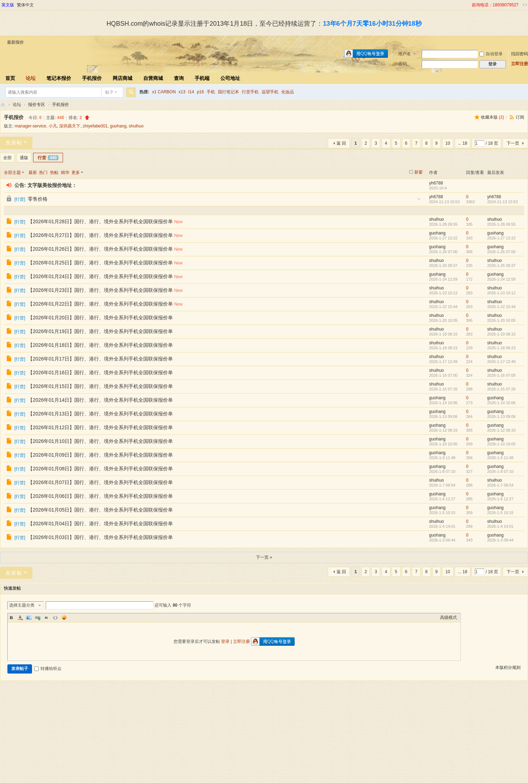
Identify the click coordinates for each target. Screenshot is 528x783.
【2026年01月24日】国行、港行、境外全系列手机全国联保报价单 (100, 276)
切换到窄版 (525, 5)
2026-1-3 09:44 (500, 540)
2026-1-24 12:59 (501, 279)
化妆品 (287, 91)
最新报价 (15, 42)
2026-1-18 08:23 (501, 348)
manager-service (30, 126)
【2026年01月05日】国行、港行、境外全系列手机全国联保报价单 (100, 510)
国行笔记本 (228, 91)
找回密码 (519, 53)
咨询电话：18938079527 (495, 4)
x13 (181, 91)
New (178, 221)
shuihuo (136, 126)
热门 (43, 172)
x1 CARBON (164, 91)
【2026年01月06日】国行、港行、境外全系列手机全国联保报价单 (100, 496)
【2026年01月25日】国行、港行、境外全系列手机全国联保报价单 (100, 262)
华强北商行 (3, 105)
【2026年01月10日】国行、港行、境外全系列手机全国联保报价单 (100, 441)
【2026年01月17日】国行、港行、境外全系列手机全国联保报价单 (100, 359)
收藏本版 (492, 117)
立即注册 (519, 63)
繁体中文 (25, 4)
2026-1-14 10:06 (501, 403)
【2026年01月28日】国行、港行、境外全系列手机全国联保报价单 (100, 221)
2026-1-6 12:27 (500, 499)
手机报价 (92, 78)
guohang (118, 126)
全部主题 (12, 172)
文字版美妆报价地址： (52, 185)
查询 (179, 78)
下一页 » (264, 557)
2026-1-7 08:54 (500, 485)
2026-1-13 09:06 (501, 416)
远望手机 (270, 91)
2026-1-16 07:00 (501, 375)
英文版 (7, 4)
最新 (33, 172)
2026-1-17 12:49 (501, 361)
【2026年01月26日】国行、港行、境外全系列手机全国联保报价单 (100, 249)
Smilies (64, 617)
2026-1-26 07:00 (501, 252)
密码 (402, 63)
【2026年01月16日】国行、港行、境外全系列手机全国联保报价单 (100, 372)
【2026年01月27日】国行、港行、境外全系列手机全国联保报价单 (100, 235)
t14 (191, 91)
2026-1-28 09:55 (501, 224)
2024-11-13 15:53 (502, 202)
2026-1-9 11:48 (500, 458)
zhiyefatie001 (95, 126)
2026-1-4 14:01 (500, 526)
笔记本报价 (58, 78)
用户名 (404, 53)
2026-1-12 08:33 (501, 430)
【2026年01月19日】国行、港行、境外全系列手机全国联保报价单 (100, 331)
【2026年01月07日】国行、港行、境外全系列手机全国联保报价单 (100, 482)
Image (28, 617)
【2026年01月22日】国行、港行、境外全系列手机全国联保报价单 (100, 304)
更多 (75, 172)
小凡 (53, 126)
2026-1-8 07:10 (500, 471)
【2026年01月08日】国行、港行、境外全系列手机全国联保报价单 (100, 468)
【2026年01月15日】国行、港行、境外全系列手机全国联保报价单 (100, 386)
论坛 (31, 78)
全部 (7, 157)
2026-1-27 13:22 (501, 238)
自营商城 (153, 78)
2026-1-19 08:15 (501, 334)
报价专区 (36, 104)
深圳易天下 (69, 126)
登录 (225, 641)
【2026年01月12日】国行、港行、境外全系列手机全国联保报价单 (100, 427)
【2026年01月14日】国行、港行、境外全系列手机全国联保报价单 (100, 400)
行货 (48, 157)
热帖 (54, 172)
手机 (211, 91)
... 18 (462, 143)
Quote (46, 617)
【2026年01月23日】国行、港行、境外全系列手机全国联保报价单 (100, 290)
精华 (65, 172)
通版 (24, 157)
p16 (200, 91)
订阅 (520, 117)
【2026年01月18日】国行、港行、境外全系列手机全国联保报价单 (100, 345)
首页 (10, 78)
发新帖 (14, 142)
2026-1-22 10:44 (501, 307)
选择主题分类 (21, 605)
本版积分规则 (508, 667)
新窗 (418, 172)
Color (20, 617)
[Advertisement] (264, 733)
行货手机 (250, 91)
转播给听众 (48, 668)
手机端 (202, 78)
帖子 (109, 92)
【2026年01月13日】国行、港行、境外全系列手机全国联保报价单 (100, 413)
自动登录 (491, 53)
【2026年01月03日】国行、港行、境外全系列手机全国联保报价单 (100, 537)
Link (37, 617)
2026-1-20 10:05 (501, 320)
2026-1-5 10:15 (500, 512)
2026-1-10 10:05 (501, 444)
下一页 (513, 143)
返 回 (341, 143)
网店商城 (122, 78)
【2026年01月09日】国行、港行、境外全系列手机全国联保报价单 (100, 455)
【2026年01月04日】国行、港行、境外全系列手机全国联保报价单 (100, 523)
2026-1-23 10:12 (501, 293)
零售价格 (38, 199)
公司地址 (230, 78)
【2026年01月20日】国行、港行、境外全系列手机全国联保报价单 (100, 317)
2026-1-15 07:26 (501, 389)
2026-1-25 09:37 (501, 265)
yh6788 (436, 183)
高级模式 (448, 617)
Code (55, 617)
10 (447, 143)
